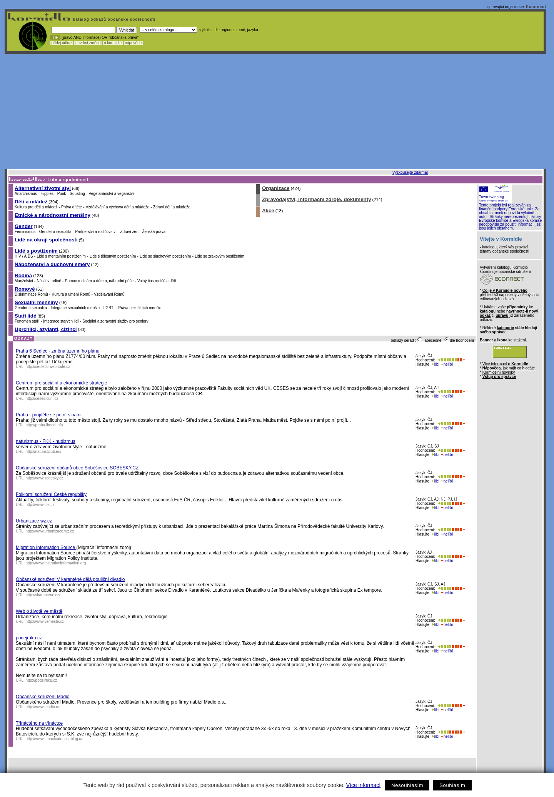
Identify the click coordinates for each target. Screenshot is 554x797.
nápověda (133, 43)
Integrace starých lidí (60, 321)
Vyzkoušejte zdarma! (410, 172)
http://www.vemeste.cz (45, 621)
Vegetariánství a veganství (111, 193)
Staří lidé (25, 316)
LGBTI (109, 308)
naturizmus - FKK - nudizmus (45, 441)
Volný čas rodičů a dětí (156, 281)
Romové (25, 289)
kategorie (505, 328)
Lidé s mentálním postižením (61, 256)
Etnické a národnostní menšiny (52, 215)
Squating (77, 193)
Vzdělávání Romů (109, 294)
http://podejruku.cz (41, 680)
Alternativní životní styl (43, 188)
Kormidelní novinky (498, 372)
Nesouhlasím (407, 785)
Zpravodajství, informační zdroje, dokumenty (316, 199)
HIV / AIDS (24, 256)
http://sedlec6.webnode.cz (48, 366)
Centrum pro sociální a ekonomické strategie (61, 383)
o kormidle (113, 43)
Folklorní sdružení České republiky (51, 494)
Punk (61, 193)
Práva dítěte (71, 207)
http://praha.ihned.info (44, 425)
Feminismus (25, 232)
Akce (268, 210)
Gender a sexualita (55, 232)
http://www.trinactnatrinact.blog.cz (54, 739)
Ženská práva (154, 232)
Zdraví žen (129, 232)
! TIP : (55, 37)
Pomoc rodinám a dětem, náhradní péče (99, 281)
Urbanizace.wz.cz (34, 521)
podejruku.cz (29, 638)
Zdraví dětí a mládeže (171, 207)
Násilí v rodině (49, 281)
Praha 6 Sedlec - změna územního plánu (57, 351)
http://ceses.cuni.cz (42, 398)
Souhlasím (452, 785)
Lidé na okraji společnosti (46, 240)
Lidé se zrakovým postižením (219, 256)
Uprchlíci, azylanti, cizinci (46, 329)
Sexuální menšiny (36, 302)
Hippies (47, 193)
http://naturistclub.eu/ (44, 451)
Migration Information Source (46, 547)
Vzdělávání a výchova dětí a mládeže (118, 207)
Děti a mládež (31, 202)
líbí (435, 364)
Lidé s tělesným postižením (113, 256)
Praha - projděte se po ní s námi (49, 415)
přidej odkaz (61, 43)
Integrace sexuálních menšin (75, 308)
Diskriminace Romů (31, 294)
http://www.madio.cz (43, 707)
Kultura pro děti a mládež (36, 207)
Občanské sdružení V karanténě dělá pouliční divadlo (70, 579)
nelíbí (447, 364)
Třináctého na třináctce (39, 723)
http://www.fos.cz (40, 504)
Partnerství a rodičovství (95, 232)
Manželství (24, 281)
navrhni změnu (88, 43)
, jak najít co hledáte (508, 368)
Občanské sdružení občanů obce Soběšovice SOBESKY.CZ (77, 468)
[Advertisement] (275, 111)
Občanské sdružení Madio (42, 696)
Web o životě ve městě (39, 611)
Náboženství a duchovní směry (52, 264)
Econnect (536, 7)
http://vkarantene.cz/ (43, 595)
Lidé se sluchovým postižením (165, 256)
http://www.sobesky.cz (44, 478)
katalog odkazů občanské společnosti (113, 19)
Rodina (23, 275)
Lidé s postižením (36, 251)
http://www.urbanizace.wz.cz (50, 531)
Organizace (276, 188)
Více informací (363, 785)
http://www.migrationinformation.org (56, 563)
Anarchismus (26, 193)
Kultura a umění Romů (71, 294)
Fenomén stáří (27, 321)
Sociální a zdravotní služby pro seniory (115, 321)
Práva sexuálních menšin (140, 308)
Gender (24, 226)
